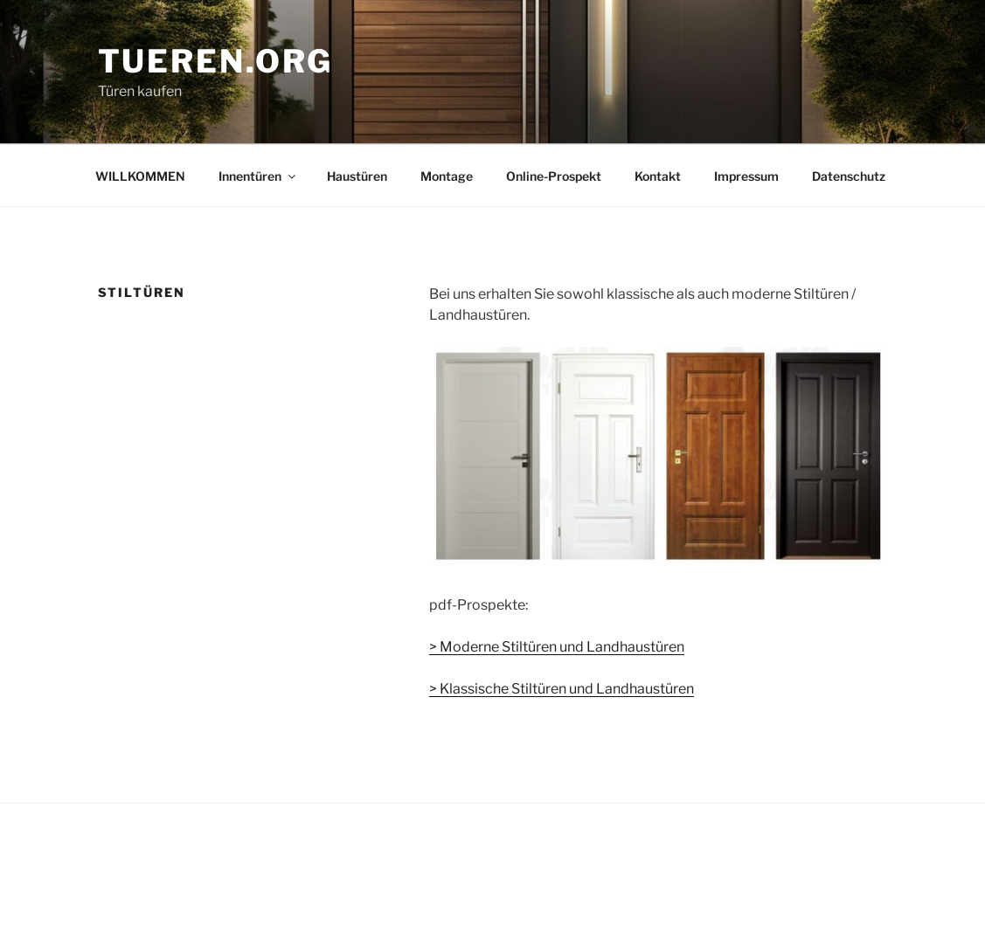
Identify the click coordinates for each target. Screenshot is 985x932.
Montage (446, 176)
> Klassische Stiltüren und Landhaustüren (561, 688)
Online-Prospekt (553, 176)
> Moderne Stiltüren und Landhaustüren (556, 647)
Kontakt (658, 176)
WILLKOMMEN (140, 176)
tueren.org (216, 61)
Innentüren (258, 176)
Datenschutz (848, 176)
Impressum (746, 176)
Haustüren (357, 176)
